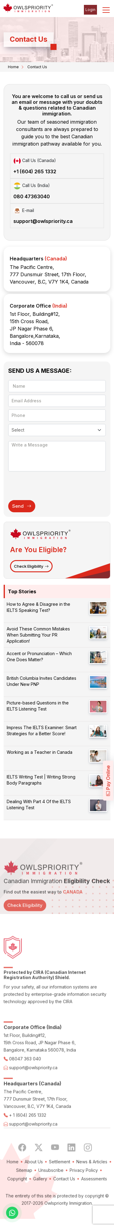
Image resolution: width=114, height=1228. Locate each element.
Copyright (17, 1196)
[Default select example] (57, 430)
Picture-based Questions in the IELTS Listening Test (38, 705)
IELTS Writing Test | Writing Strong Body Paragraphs (41, 779)
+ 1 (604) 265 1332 (27, 1132)
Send (21, 506)
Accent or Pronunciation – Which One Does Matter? (39, 656)
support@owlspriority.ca (43, 221)
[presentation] (54, 485)
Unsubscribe (51, 1188)
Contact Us (64, 1196)
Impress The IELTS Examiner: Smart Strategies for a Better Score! (42, 730)
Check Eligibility (31, 566)
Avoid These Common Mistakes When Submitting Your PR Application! (38, 635)
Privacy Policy (84, 1188)
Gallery (40, 1196)
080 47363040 (31, 196)
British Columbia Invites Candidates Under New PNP (41, 681)
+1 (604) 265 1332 (34, 171)
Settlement (59, 1179)
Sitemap (24, 1188)
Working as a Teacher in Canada (39, 752)
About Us (34, 1179)
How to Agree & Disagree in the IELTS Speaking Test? (38, 607)
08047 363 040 (25, 1076)
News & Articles (91, 1179)
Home (13, 67)
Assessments (94, 1196)
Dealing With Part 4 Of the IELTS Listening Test (39, 804)
